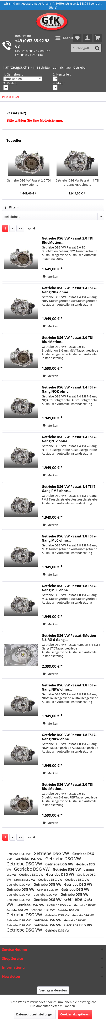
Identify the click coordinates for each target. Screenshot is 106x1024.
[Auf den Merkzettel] (50, 276)
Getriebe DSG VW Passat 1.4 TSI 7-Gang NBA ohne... (77, 182)
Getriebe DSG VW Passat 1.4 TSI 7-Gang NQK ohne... (69, 389)
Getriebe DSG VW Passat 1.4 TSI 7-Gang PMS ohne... (69, 488)
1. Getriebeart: (13, 74)
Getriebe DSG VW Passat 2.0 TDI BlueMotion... (29, 182)
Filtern (11, 207)
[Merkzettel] (77, 38)
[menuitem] (64, 38)
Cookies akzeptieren (75, 1014)
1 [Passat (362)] (5, 228)
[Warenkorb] (98, 38)
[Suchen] (97, 48)
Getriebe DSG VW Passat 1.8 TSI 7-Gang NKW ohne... (69, 687)
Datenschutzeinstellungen (34, 1014)
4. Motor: (59, 83)
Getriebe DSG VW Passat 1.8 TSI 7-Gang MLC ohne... (69, 538)
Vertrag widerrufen (53, 990)
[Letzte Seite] (20, 228)
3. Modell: (10, 83)
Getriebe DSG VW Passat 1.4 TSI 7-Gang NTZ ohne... (69, 439)
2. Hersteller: (62, 74)
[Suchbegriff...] (86, 48)
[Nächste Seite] (12, 228)
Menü (64, 37)
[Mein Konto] (87, 38)
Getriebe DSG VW (18, 854)
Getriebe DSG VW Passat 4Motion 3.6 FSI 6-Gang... (69, 637)
